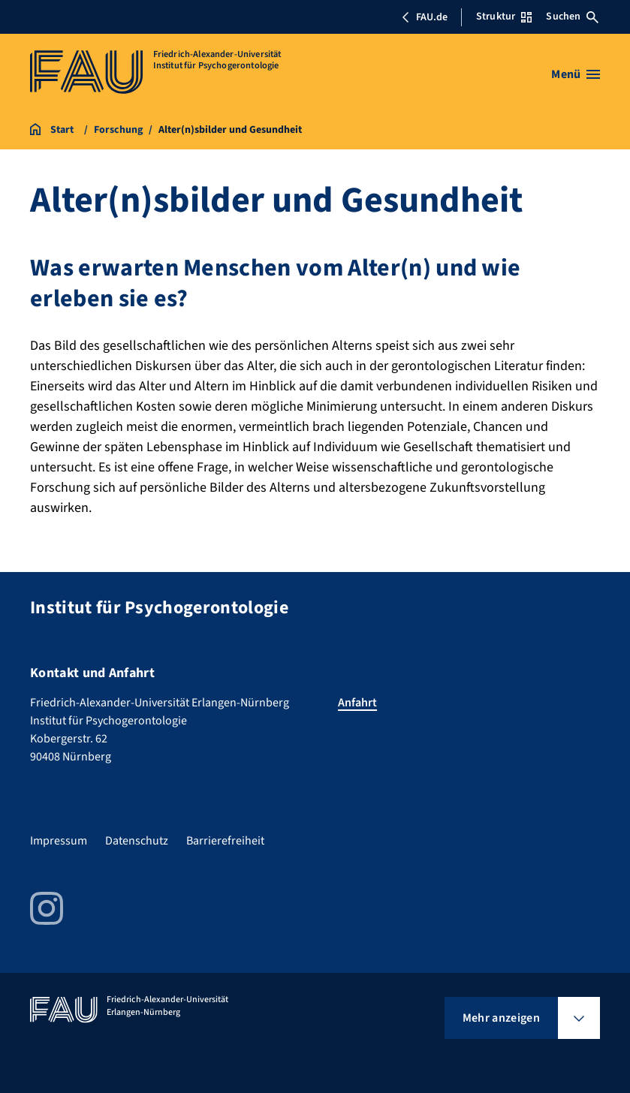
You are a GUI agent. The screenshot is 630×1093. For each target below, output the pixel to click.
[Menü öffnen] (575, 74)
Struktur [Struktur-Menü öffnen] (504, 16)
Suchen (572, 16)
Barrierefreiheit (225, 841)
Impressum (58, 841)
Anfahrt (357, 702)
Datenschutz (136, 841)
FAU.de (424, 17)
